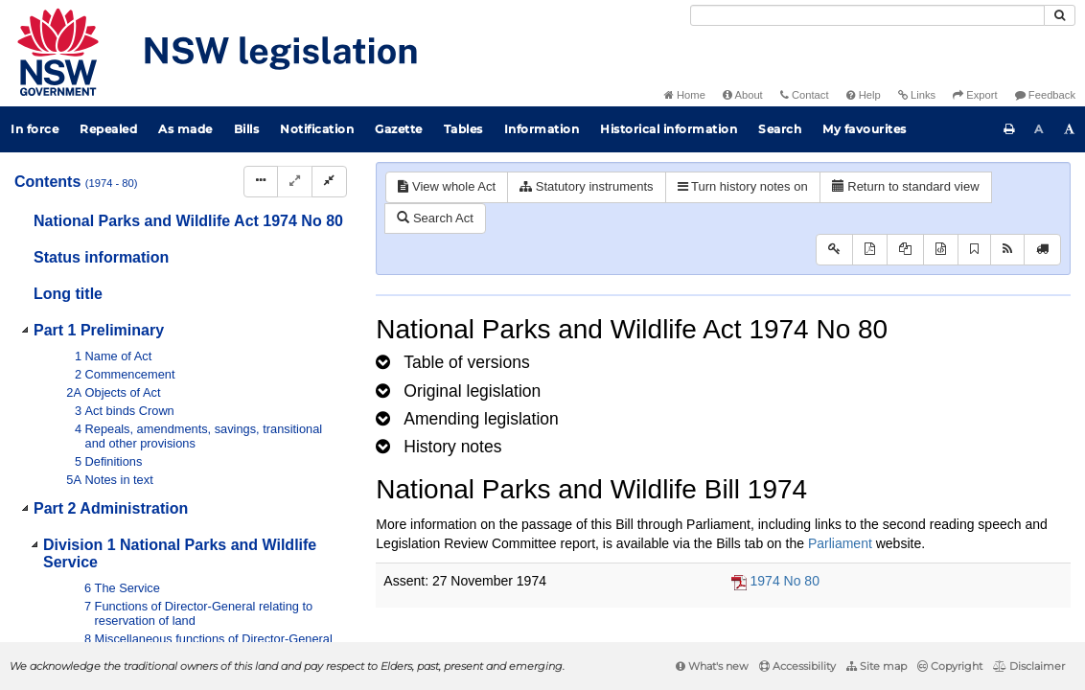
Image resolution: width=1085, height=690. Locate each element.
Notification (317, 129)
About (743, 95)
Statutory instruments (586, 186)
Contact (804, 95)
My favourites (864, 129)
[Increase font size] (1069, 129)
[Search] (867, 15)
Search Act (435, 218)
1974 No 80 (785, 580)
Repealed (108, 129)
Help (863, 95)
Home (684, 95)
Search (779, 129)
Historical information (668, 129)
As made (185, 129)
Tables (463, 129)
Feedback (1045, 95)
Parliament (840, 543)
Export (975, 95)
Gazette (399, 129)
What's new (712, 666)
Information (542, 129)
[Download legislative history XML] (940, 249)
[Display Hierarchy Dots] (260, 181)
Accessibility (797, 666)
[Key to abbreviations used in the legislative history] (834, 249)
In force (34, 129)
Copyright (949, 666)
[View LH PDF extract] (905, 249)
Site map (876, 666)
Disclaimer (1029, 666)
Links (916, 95)
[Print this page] (1009, 129)
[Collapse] (329, 181)
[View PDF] (870, 249)
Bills (247, 129)
